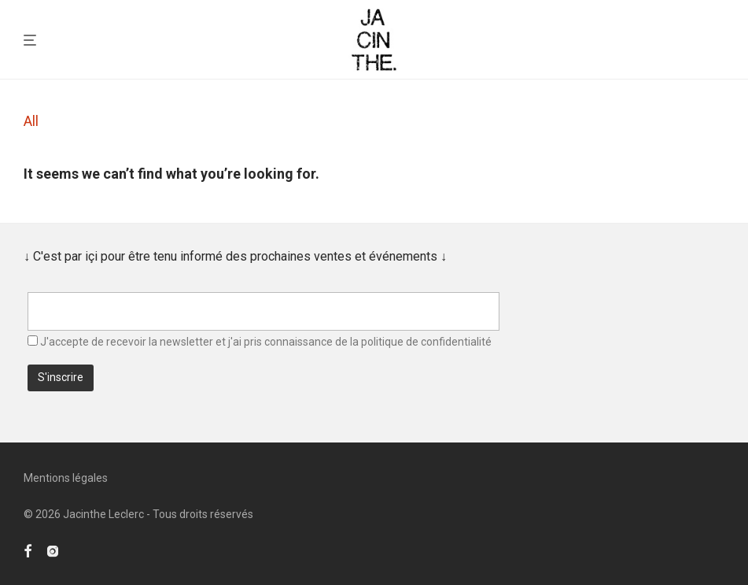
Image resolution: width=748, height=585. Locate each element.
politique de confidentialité (426, 341)
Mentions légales (66, 478)
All (31, 121)
